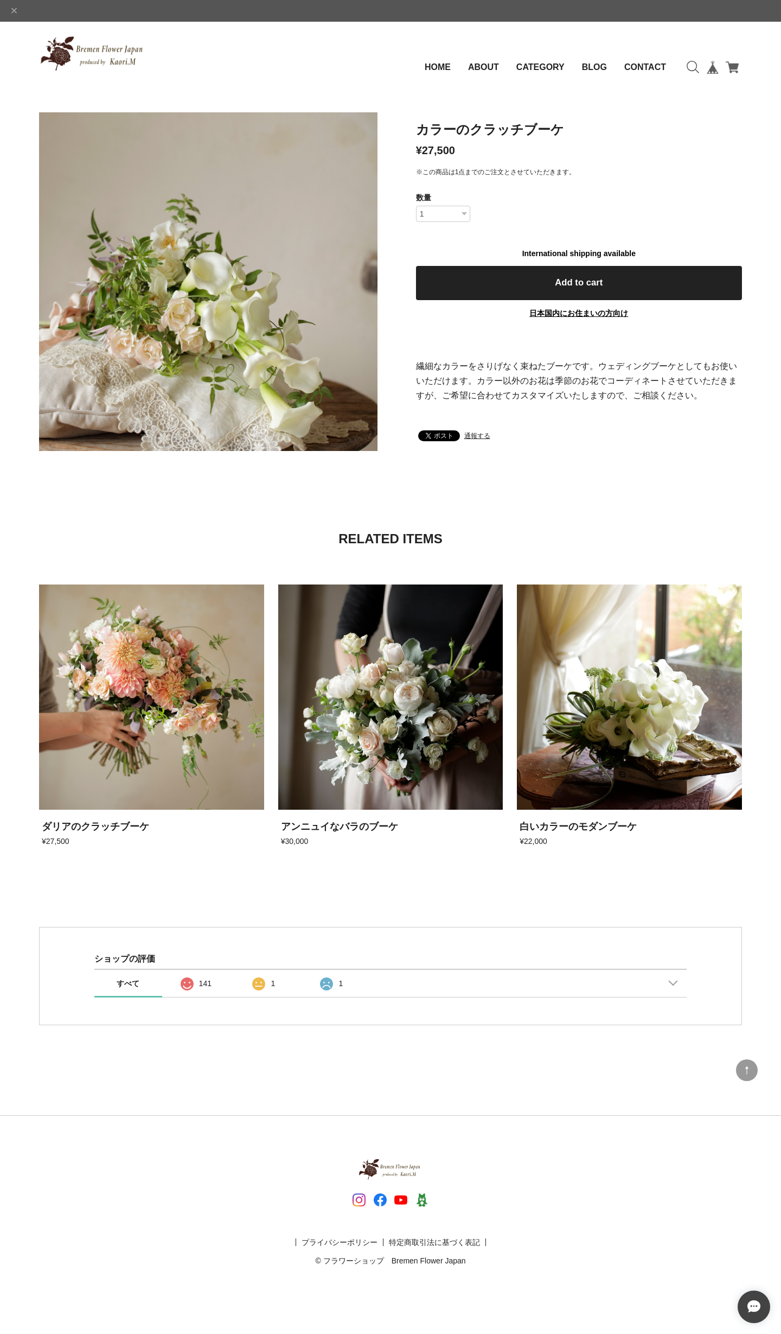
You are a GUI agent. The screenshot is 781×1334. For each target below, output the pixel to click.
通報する (477, 439)
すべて (128, 983)
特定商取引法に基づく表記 (434, 1242)
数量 (423, 197)
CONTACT (645, 67)
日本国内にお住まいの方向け (578, 317)
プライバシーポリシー (339, 1242)
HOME (438, 67)
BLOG (594, 67)
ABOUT (483, 67)
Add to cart (579, 284)
